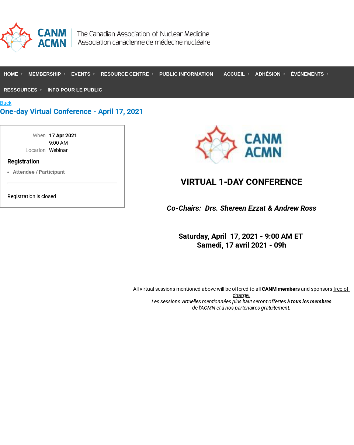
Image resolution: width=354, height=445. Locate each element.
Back (5, 103)
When (39, 135)
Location (35, 150)
